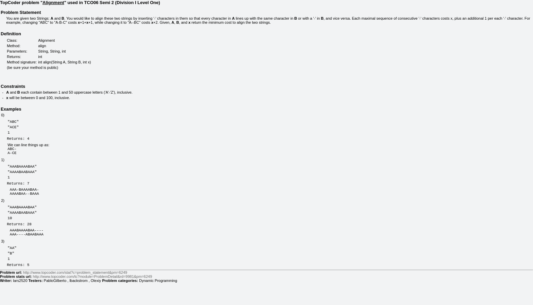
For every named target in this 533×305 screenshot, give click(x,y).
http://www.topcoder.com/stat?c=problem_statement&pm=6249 (75, 295)
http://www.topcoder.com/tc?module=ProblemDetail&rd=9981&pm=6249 (92, 299)
